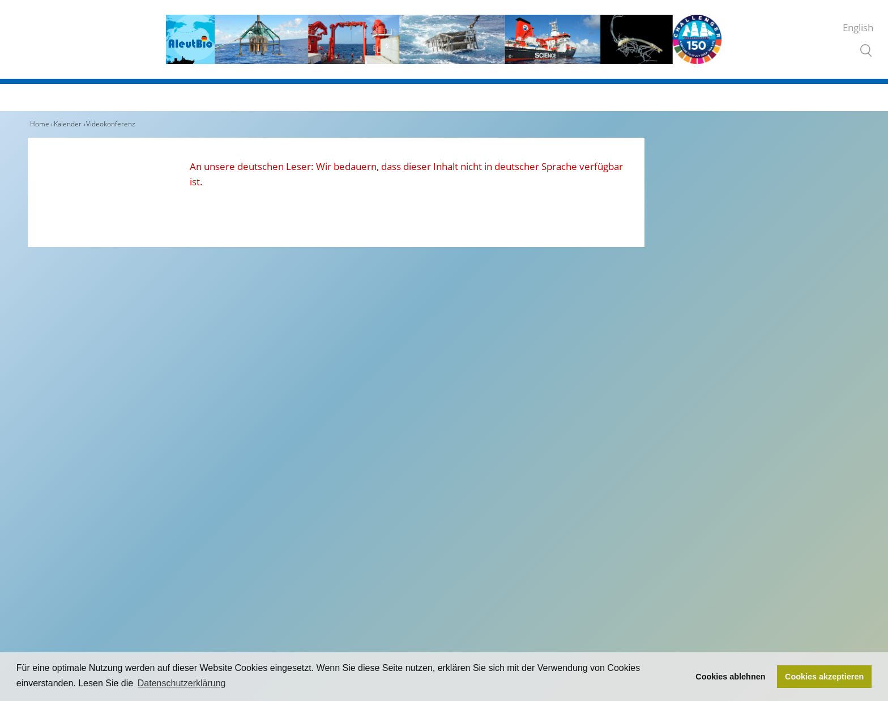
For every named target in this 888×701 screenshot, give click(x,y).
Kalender (68, 124)
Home (39, 124)
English (858, 27)
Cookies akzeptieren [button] (824, 676)
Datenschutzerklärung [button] (182, 683)
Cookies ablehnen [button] (730, 676)
